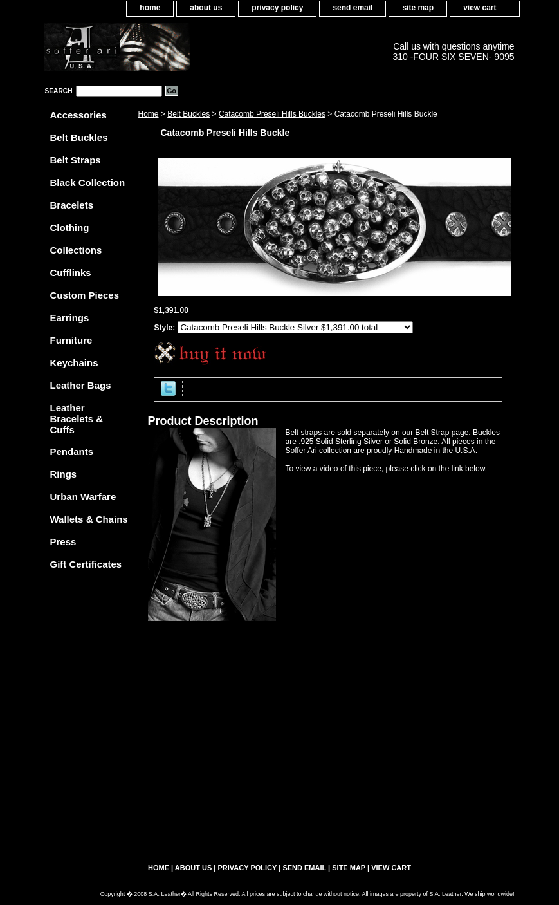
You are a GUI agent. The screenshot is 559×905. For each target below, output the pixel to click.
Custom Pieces (85, 295)
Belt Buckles (188, 113)
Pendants (72, 451)
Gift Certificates (86, 564)
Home (148, 113)
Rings (63, 474)
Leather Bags (80, 385)
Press (63, 541)
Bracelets (72, 205)
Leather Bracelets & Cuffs (77, 418)
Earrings (69, 317)
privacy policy (277, 7)
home (150, 7)
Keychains (74, 362)
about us (206, 7)
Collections (76, 250)
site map (418, 7)
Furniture (71, 340)
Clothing (69, 227)
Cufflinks (70, 272)
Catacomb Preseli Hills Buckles (272, 113)
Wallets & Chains (89, 519)
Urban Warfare (83, 496)
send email (352, 7)
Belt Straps (75, 159)
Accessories (78, 114)
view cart (479, 7)
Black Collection (87, 182)
